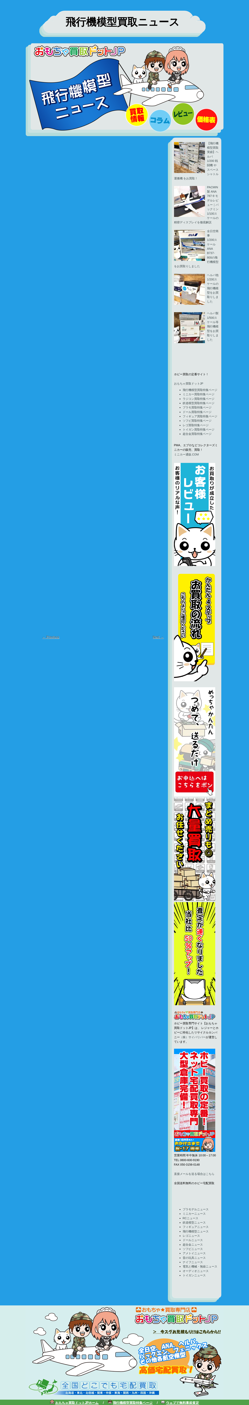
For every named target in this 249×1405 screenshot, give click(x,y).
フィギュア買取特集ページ (200, 416)
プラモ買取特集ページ (197, 407)
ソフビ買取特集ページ (197, 420)
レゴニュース (191, 1235)
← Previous (50, 637)
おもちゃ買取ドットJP (188, 383)
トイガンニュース (194, 1275)
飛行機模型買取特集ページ (200, 390)
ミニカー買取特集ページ (198, 394)
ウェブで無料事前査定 (182, 1402)
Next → (158, 637)
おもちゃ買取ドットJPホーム (77, 1402)
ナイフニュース (193, 1262)
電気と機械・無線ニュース (200, 1266)
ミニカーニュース (194, 1213)
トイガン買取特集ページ (198, 429)
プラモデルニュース (196, 1209)
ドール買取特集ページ (197, 412)
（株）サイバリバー (193, 1037)
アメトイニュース (194, 1253)
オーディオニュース (196, 1271)
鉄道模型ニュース (194, 1222)
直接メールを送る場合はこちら (194, 1174)
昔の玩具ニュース (194, 1257)
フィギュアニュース (196, 1226)
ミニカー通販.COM (186, 454)
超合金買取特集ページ (197, 433)
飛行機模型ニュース (196, 1231)
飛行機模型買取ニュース (122, 22)
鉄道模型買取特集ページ (198, 403)
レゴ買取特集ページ (196, 425)
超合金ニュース (193, 1244)
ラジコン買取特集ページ (198, 398)
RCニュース (190, 1218)
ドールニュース (193, 1240)
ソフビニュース (193, 1249)
